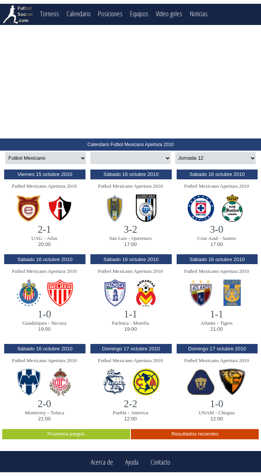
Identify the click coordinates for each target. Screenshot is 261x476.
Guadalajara (34, 323)
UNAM (206, 412)
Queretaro (142, 238)
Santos (229, 238)
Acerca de (102, 462)
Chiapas (227, 412)
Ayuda (131, 462)
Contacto (160, 462)
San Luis (118, 238)
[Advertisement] (130, 82)
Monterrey (35, 412)
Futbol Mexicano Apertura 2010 (44, 186)
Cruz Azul (207, 238)
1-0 (44, 314)
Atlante (207, 323)
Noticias (199, 13)
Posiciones (110, 13)
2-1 (44, 229)
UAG (36, 238)
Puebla (119, 412)
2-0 (44, 403)
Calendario (79, 13)
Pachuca (120, 323)
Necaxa (58, 323)
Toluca (57, 412)
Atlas (52, 238)
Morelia (141, 323)
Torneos (49, 13)
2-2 (130, 403)
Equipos (139, 13)
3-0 (217, 229)
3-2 (130, 229)
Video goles (169, 13)
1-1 (130, 314)
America (139, 412)
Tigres (226, 323)
